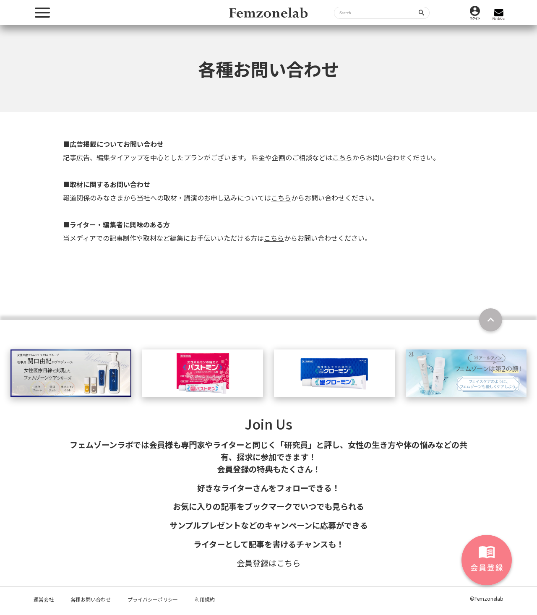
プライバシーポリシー (153, 599)
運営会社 (44, 599)
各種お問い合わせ (90, 599)
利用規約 (205, 599)
